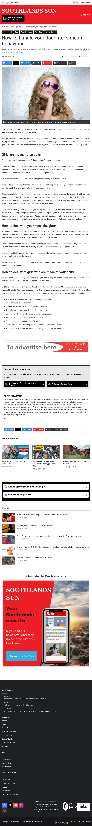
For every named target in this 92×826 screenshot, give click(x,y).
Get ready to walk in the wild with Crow (34, 558)
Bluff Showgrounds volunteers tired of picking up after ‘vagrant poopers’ (49, 536)
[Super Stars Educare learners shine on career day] (15, 452)
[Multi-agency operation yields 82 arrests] (8, 528)
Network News (7, 763)
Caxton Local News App (10, 794)
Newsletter (6, 791)
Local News (6, 759)
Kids (11, 27)
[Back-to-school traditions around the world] (76, 452)
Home (5, 27)
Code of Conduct (8, 739)
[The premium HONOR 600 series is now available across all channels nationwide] (8, 550)
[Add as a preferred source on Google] (13, 18)
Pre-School (38, 32)
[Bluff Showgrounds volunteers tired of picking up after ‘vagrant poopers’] (8, 539)
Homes (4, 787)
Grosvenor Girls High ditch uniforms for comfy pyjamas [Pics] (43, 464)
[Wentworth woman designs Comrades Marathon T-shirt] (8, 517)
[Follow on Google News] (67, 384)
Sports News (6, 767)
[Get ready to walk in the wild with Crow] (8, 561)
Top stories (80, 822)
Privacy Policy (7, 735)
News (88, 822)
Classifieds (6, 780)
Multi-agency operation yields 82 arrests (35, 525)
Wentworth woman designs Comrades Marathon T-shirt (42, 514)
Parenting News (26, 32)
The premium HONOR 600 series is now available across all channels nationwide (53, 547)
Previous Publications (9, 731)
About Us (5, 728)
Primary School (51, 32)
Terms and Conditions (9, 743)
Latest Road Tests (8, 783)
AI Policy (5, 746)
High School (18, 27)
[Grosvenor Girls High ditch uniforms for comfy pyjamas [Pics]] (46, 452)
